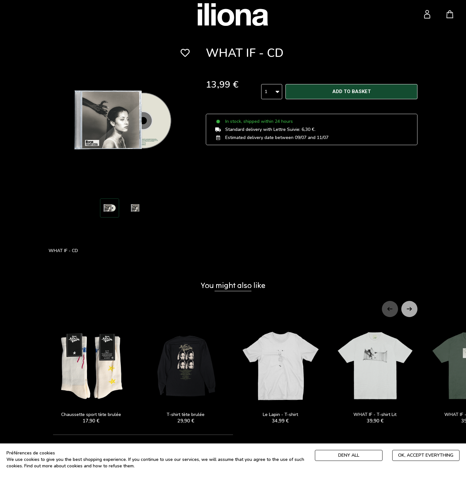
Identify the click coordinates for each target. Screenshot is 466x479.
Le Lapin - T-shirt (280, 374)
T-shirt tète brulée (185, 374)
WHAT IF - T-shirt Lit (375, 374)
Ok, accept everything (425, 455)
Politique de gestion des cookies (169, 466)
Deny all (348, 455)
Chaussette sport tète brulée (91, 374)
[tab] (143, 434)
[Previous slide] (390, 309)
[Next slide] (409, 309)
